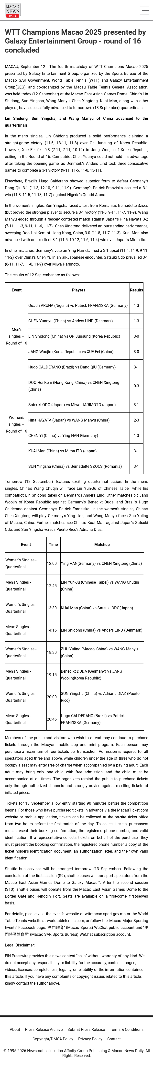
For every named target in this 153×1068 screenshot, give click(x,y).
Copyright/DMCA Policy (53, 1039)
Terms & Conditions (126, 1029)
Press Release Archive (44, 1029)
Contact (114, 1039)
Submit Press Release (86, 1029)
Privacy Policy (90, 1039)
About (15, 1029)
